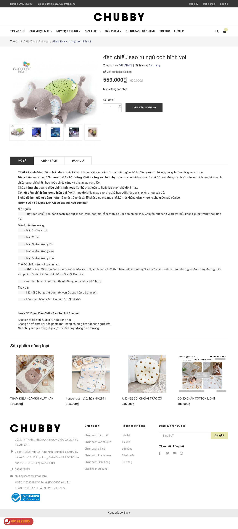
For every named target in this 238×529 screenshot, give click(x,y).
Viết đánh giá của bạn (119, 71)
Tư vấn (126, 454)
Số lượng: (108, 99)
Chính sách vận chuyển (98, 454)
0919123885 (25, 3)
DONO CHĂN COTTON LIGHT (196, 411)
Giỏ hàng (127, 474)
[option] (16, 132)
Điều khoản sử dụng (96, 481)
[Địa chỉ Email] (193, 448)
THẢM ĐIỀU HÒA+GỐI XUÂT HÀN (31, 411)
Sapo (127, 524)
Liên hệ (224, 3)
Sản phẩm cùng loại (29, 345)
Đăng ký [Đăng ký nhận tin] (219, 447)
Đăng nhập (209, 3)
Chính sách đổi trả (95, 460)
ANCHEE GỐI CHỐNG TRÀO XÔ (142, 411)
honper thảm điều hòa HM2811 (86, 411)
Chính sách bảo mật (96, 447)
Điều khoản (128, 467)
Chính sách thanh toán (98, 467)
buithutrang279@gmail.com (60, 3)
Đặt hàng (127, 460)
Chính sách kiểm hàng (97, 474)
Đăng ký (193, 3)
